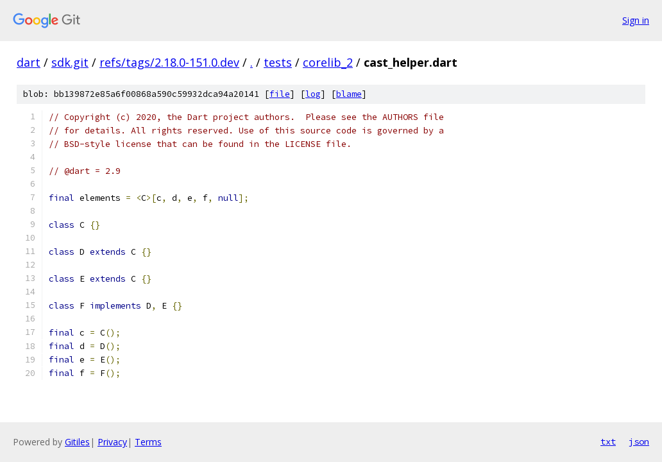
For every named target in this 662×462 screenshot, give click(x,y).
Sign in (635, 20)
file (279, 94)
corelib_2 (328, 62)
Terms (148, 442)
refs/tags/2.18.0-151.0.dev (169, 62)
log (313, 94)
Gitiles (77, 442)
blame (349, 94)
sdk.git (70, 62)
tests (278, 62)
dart (28, 62)
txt (608, 441)
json (639, 441)
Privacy (112, 442)
